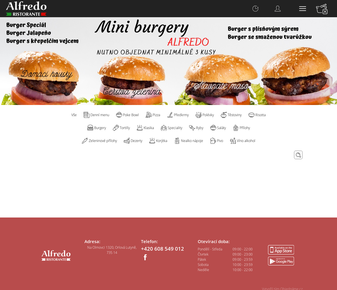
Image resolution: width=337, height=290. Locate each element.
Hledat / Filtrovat (298, 155)
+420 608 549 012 (162, 248)
